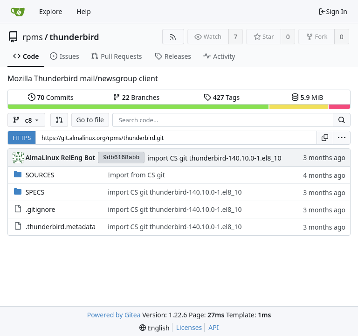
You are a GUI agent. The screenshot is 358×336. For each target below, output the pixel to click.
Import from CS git (136, 174)
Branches (136, 97)
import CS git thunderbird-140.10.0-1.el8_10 (214, 158)
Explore (50, 11)
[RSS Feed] (173, 36)
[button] (59, 120)
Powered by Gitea (114, 314)
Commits (51, 97)
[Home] (18, 11)
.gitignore (40, 209)
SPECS (35, 192)
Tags (222, 97)
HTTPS (22, 137)
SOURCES (40, 174)
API (213, 327)
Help (83, 11)
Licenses (189, 327)
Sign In (332, 11)
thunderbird (74, 37)
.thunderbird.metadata (61, 226)
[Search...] (342, 120)
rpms (32, 37)
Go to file (90, 119)
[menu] (342, 138)
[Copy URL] (325, 138)
